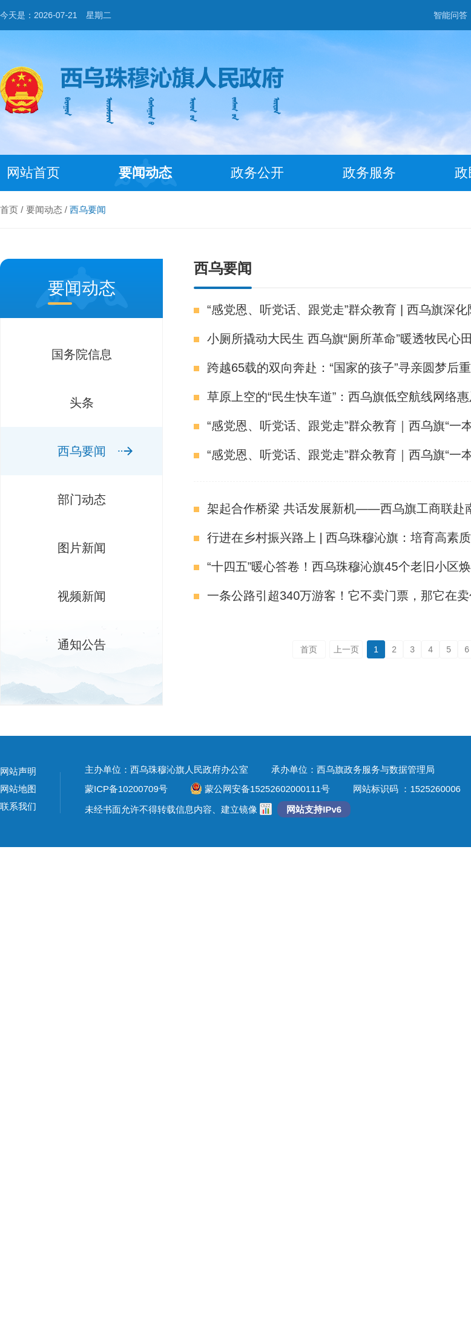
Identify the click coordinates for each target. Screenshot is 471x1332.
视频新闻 (82, 596)
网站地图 (18, 789)
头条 (82, 402)
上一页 (346, 649)
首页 (9, 209)
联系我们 (18, 806)
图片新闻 (82, 547)
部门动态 (82, 499)
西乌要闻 (88, 209)
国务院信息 (81, 354)
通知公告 (82, 644)
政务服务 (369, 172)
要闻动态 (145, 172)
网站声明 (18, 771)
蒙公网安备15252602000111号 (260, 789)
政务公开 (257, 172)
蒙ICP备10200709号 (126, 789)
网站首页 (33, 172)
